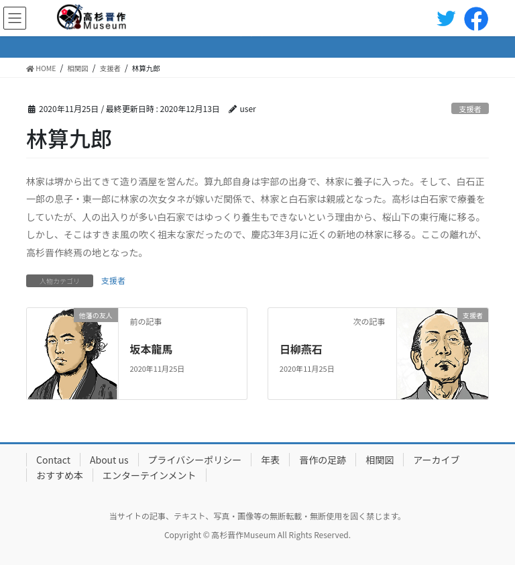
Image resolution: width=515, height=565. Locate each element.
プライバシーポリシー (195, 459)
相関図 (379, 459)
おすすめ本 (59, 475)
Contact (53, 459)
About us (109, 459)
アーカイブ (436, 459)
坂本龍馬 (150, 349)
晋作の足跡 (322, 459)
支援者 (470, 108)
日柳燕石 (301, 349)
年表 (270, 459)
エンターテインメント (149, 475)
